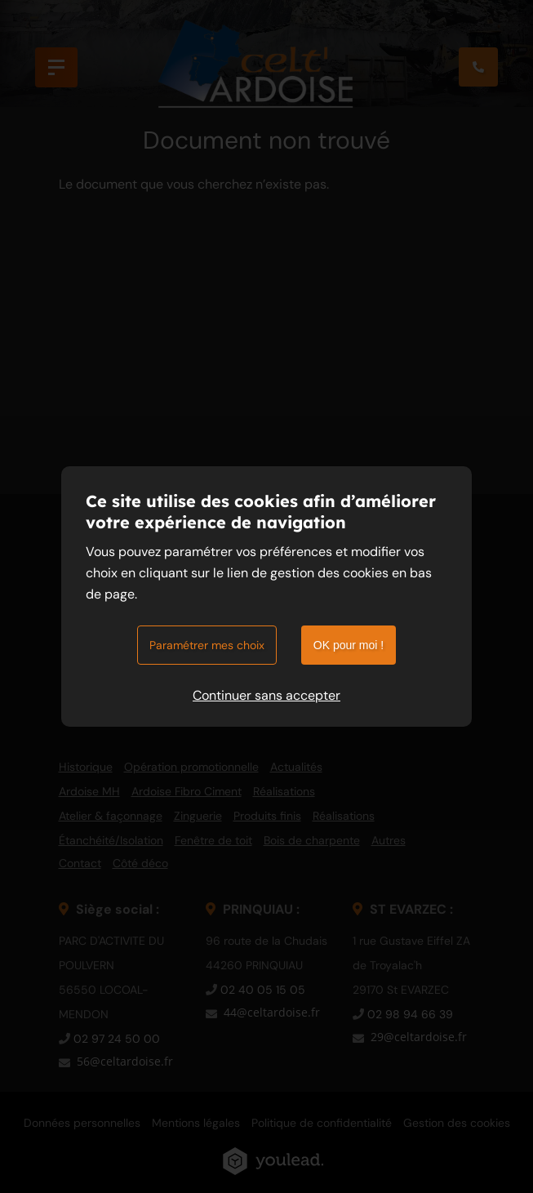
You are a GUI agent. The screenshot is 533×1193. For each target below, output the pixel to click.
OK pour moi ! (348, 645)
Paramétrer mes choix (206, 645)
